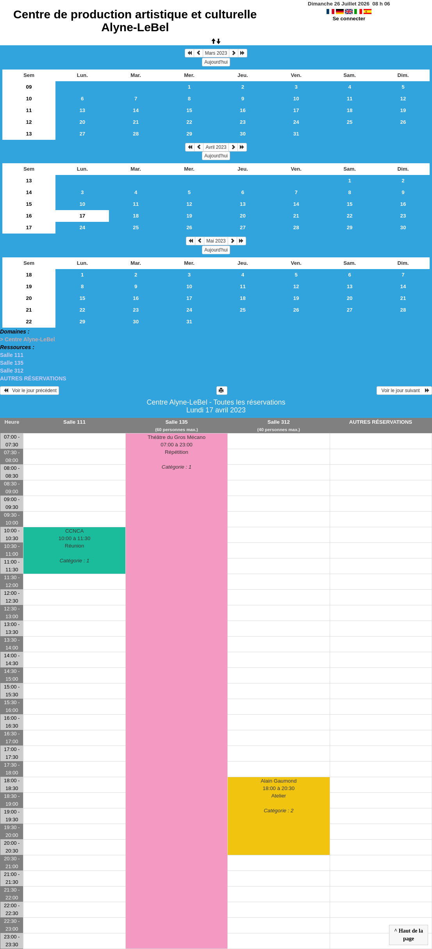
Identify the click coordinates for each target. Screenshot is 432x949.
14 (136, 110)
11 (350, 99)
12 (403, 99)
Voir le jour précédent (29, 390)
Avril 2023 (215, 147)
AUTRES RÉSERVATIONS (33, 378)
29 (189, 134)
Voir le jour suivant (404, 390)
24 (296, 122)
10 (29, 99)
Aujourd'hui (216, 62)
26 (403, 122)
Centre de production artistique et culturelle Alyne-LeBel (135, 21)
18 (350, 110)
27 (82, 134)
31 (296, 134)
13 (82, 110)
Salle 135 (11, 363)
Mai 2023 (215, 241)
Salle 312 (11, 370)
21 (136, 122)
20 (82, 122)
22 (189, 122)
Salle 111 (11, 355)
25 (350, 122)
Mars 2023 (216, 53)
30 (243, 134)
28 (136, 134)
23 (243, 122)
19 (403, 110)
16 (243, 110)
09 (29, 87)
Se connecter (348, 18)
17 (296, 110)
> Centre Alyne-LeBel (27, 339)
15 (189, 110)
